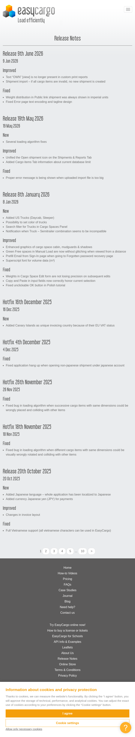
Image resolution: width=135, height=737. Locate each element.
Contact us (67, 612)
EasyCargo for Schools (67, 636)
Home (68, 567)
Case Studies (67, 590)
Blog (67, 601)
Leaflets (67, 647)
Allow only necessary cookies (24, 729)
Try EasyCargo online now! (68, 624)
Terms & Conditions (68, 670)
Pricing (67, 579)
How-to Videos (67, 573)
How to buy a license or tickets (67, 630)
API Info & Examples (67, 641)
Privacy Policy (67, 675)
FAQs (67, 584)
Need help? (67, 607)
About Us (67, 653)
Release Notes (67, 658)
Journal (67, 595)
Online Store (67, 664)
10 (82, 551)
